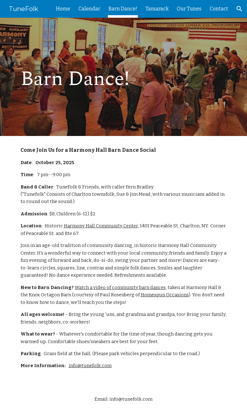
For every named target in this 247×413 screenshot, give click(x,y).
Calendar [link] (89, 9)
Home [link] (63, 9)
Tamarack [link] (157, 9)
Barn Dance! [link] (122, 9)
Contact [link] (219, 9)
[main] (87, 77)
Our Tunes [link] (189, 9)
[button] (239, 8)
